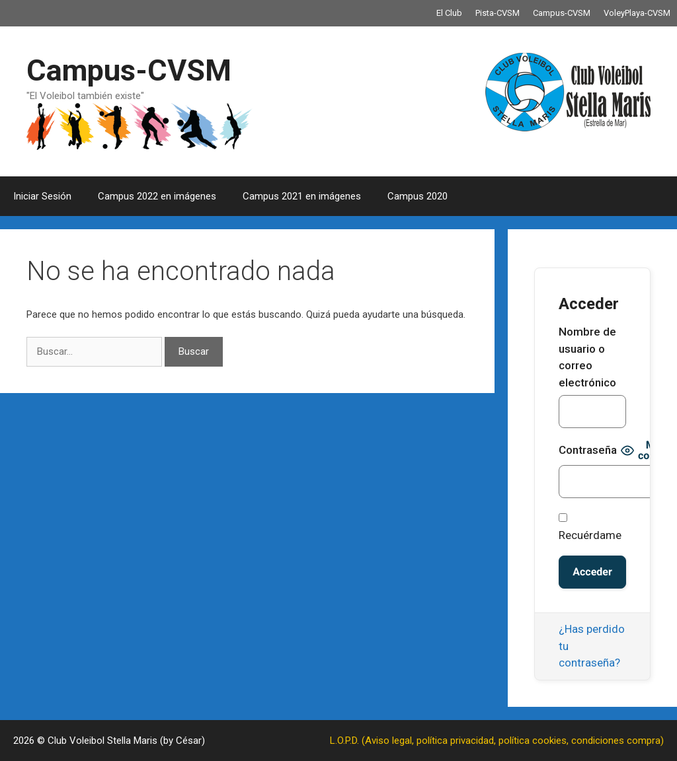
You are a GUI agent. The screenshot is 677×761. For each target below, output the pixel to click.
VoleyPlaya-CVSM (637, 13)
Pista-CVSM (497, 13)
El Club (449, 13)
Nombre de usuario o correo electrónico (587, 357)
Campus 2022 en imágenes (157, 196)
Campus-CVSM (561, 13)
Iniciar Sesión (42, 196)
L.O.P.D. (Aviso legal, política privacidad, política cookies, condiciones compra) (497, 740)
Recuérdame (590, 527)
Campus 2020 (417, 196)
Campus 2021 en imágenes (302, 196)
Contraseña (588, 449)
